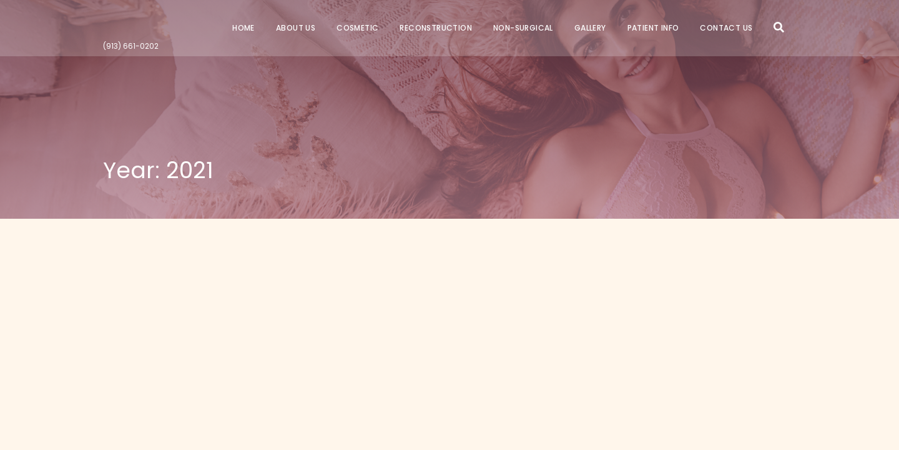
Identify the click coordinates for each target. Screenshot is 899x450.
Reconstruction (436, 27)
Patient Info (653, 27)
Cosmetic (357, 27)
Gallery (590, 27)
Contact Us (726, 27)
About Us (295, 27)
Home (243, 27)
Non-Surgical (523, 27)
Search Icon (779, 27)
